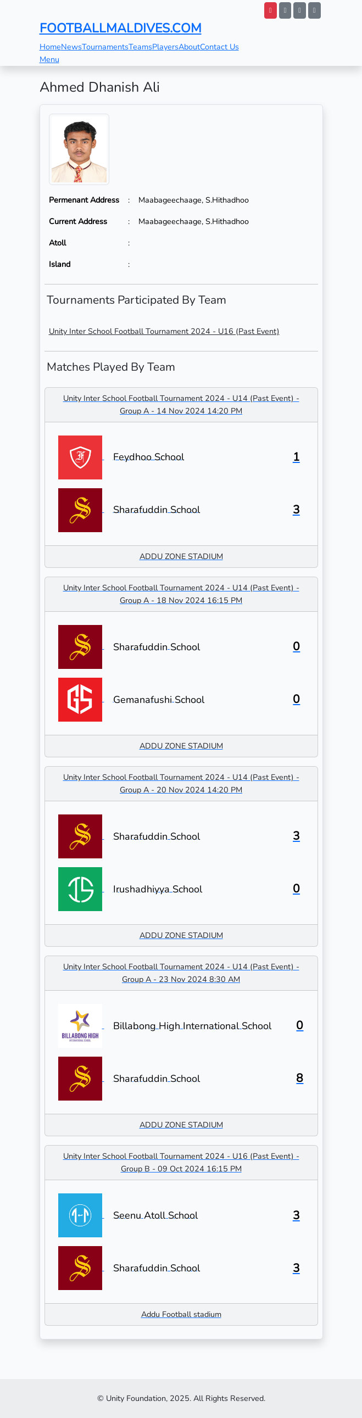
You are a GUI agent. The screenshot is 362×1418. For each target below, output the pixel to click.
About (189, 46)
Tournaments (105, 46)
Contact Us (219, 46)
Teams (140, 46)
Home (50, 46)
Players (165, 46)
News (71, 46)
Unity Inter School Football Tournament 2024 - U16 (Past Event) (164, 331)
